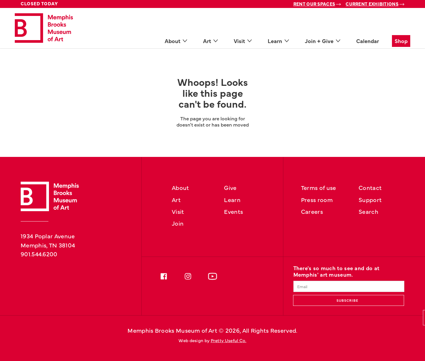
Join (178, 223)
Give (230, 187)
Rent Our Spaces (314, 4)
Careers (312, 211)
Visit (178, 211)
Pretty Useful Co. (228, 340)
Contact (370, 187)
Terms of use (318, 187)
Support (370, 199)
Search (368, 211)
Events (233, 211)
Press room (317, 199)
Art (176, 199)
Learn (232, 199)
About (180, 187)
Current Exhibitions (372, 4)
